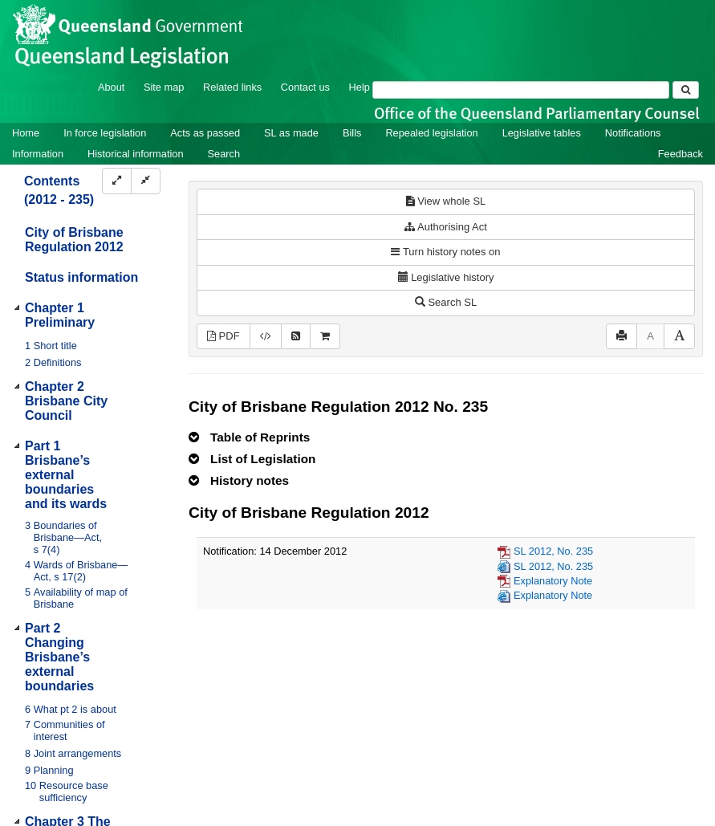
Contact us (305, 87)
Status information (81, 277)
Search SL (446, 302)
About (111, 87)
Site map (164, 87)
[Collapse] (145, 181)
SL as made (291, 133)
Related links (232, 87)
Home (25, 133)
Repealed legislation (431, 133)
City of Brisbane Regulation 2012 (74, 240)
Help (359, 87)
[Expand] (117, 181)
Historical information (135, 154)
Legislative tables (541, 133)
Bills (352, 133)
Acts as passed (205, 133)
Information (37, 154)
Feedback (680, 154)
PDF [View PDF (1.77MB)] (223, 336)
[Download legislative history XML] (266, 336)
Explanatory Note (553, 581)
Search (224, 154)
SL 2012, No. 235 (553, 551)
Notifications (633, 133)
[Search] (520, 90)
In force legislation (104, 133)
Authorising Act (445, 227)
